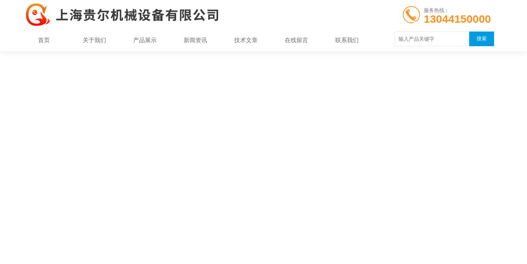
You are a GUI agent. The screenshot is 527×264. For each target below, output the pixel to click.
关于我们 (94, 40)
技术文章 (246, 40)
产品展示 (145, 40)
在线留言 (296, 40)
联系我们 (347, 40)
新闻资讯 (195, 40)
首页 (44, 40)
